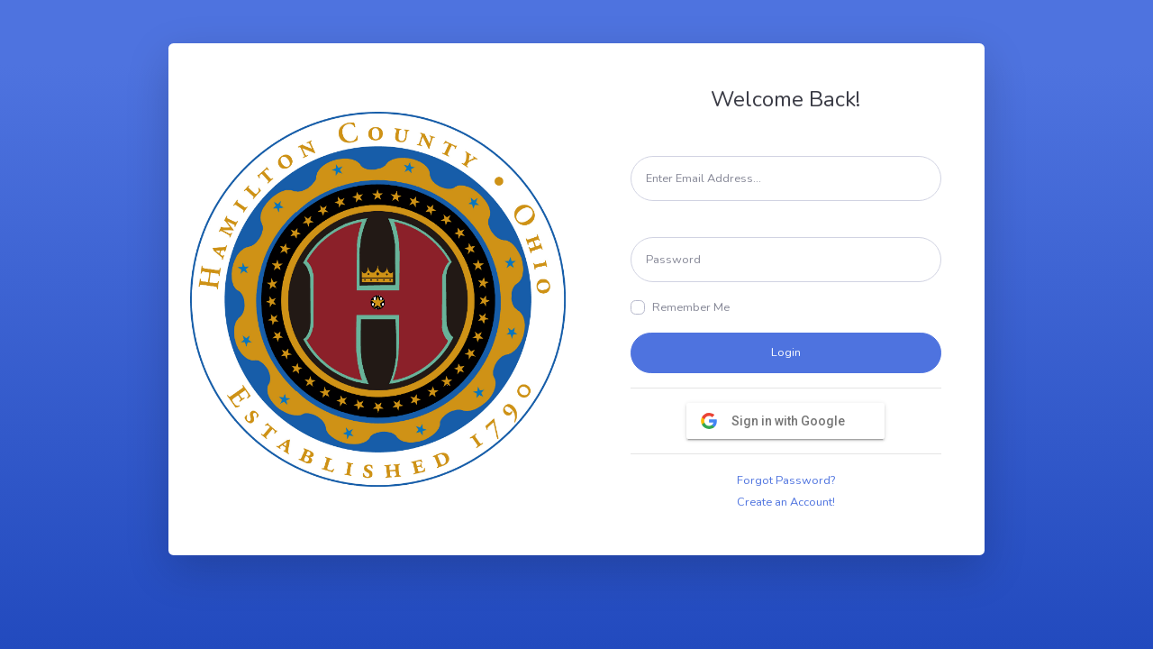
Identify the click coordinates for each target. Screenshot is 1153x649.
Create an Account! (786, 502)
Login (786, 352)
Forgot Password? (786, 480)
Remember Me (691, 307)
